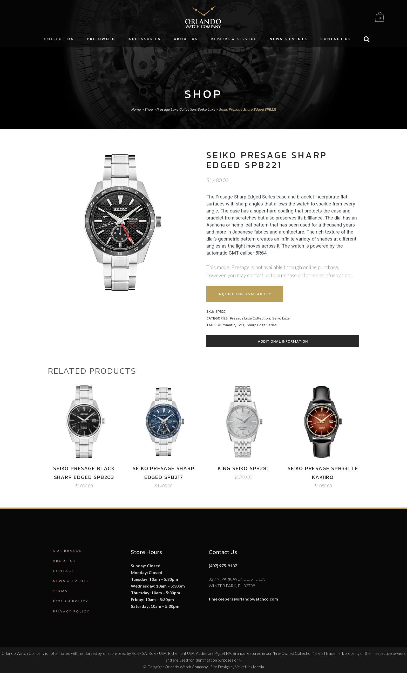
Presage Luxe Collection (176, 109)
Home (136, 109)
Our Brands (67, 550)
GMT (241, 325)
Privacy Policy (71, 611)
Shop (149, 109)
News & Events (71, 581)
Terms (60, 591)
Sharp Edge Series (262, 325)
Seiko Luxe (206, 109)
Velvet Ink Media (249, 666)
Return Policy (71, 601)
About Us (64, 561)
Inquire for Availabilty (249, 293)
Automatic (226, 325)
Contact (63, 571)
